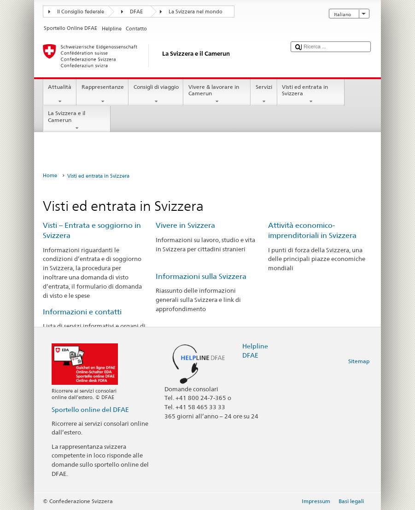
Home (50, 176)
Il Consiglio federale (80, 12)
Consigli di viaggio (156, 94)
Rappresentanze (102, 94)
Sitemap (358, 361)
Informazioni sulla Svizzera (201, 276)
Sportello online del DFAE (90, 409)
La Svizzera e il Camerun (77, 121)
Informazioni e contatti (82, 311)
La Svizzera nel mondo (195, 12)
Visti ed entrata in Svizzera (311, 94)
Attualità (60, 94)
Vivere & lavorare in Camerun (217, 94)
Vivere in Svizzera (185, 225)
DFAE (136, 12)
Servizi (263, 94)
